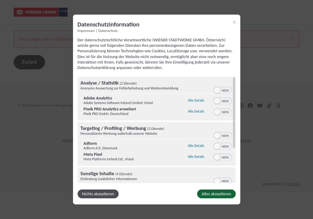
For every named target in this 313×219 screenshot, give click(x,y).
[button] (217, 90)
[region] (157, 130)
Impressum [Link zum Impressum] (86, 30)
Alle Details (196, 100)
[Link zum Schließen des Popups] (234, 22)
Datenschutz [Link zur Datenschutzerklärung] (108, 30)
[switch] (223, 89)
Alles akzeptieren (216, 193)
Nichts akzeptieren (98, 193)
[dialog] (156, 109)
